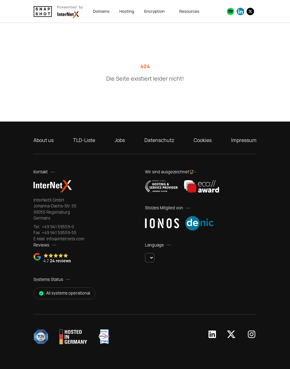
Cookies (203, 140)
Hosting (126, 11)
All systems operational (64, 293)
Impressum (244, 140)
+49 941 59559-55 (59, 232)
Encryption (154, 11)
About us (43, 140)
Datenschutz (159, 140)
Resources (189, 11)
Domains (101, 11)
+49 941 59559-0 (57, 226)
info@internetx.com (65, 239)
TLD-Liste (84, 140)
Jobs (120, 140)
